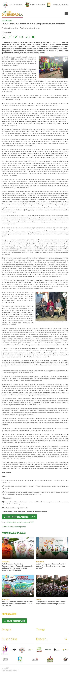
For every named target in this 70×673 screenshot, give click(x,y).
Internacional (6, 562)
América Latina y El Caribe (31, 28)
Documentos (7, 20)
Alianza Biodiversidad (11, 28)
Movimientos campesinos (16, 527)
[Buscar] (49, 638)
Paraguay (38, 599)
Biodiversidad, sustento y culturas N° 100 (20, 522)
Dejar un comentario (14, 621)
